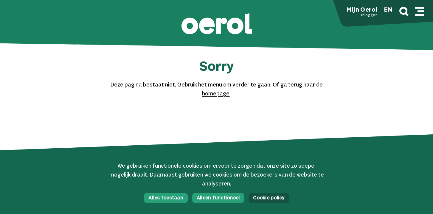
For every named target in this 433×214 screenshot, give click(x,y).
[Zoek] (404, 12)
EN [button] (388, 10)
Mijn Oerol (362, 10)
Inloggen (369, 15)
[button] (216, 24)
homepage (215, 94)
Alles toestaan (165, 198)
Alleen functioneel (218, 198)
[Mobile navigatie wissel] (419, 10)
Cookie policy (268, 198)
